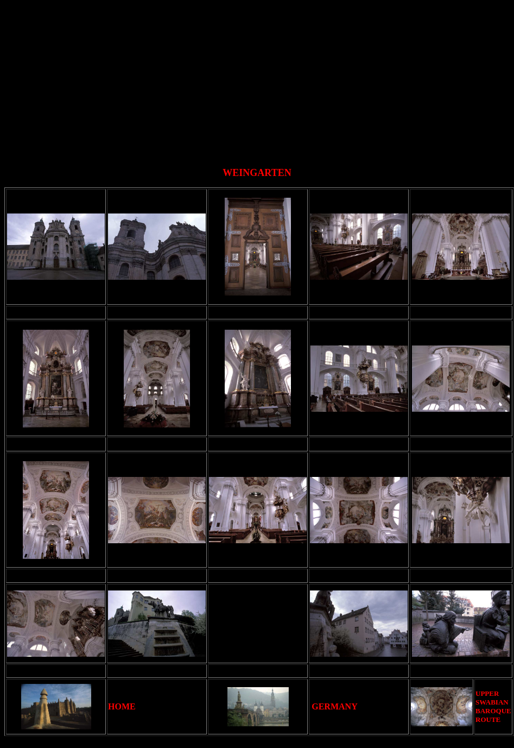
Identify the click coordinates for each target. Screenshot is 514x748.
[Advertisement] (259, 80)
